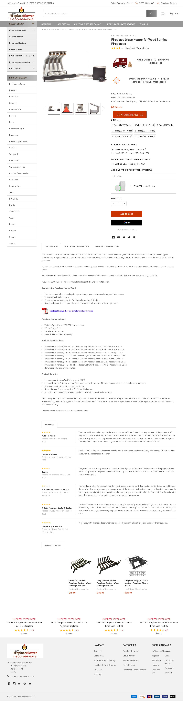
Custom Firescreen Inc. (19, 182)
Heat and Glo (15, 118)
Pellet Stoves (15, 58)
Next (104, 117)
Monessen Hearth (16, 138)
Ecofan (12, 233)
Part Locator (22, 77)
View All (12, 252)
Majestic (13, 99)
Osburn (12, 246)
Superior (13, 112)
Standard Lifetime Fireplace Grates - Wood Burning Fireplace (80, 592)
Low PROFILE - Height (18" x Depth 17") (132, 162)
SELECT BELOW (16, 33)
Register (173, 3)
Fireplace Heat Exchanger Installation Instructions (71, 320)
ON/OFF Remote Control (144, 195)
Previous (44, 117)
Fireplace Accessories (22, 71)
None (119, 185)
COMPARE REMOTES (130, 124)
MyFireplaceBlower (17, 93)
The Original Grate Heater (98, 291)
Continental (14, 169)
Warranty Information (107, 256)
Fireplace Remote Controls (21, 65)
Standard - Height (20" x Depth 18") (130, 158)
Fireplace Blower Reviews (121, 33)
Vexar (11, 227)
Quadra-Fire (14, 195)
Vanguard (13, 163)
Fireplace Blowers (22, 39)
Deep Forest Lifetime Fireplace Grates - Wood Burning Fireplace (108, 592)
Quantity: (116, 207)
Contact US (63, 33)
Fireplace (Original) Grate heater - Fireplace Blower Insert (136, 592)
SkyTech (13, 157)
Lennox (12, 125)
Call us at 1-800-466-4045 (22, 685)
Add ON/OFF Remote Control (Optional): (131, 179)
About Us (47, 33)
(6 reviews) (129, 57)
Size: (118, 129)
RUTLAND (13, 208)
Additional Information (76, 256)
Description (51, 256)
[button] (130, 124)
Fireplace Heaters (17, 52)
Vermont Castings (17, 176)
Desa (11, 131)
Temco (12, 201)
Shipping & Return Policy (88, 33)
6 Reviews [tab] (49, 433)
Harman (12, 240)
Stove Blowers (16, 46)
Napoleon (13, 144)
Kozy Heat (13, 189)
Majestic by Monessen (18, 150)
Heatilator (13, 106)
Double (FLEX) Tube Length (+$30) (129, 173)
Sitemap (97, 683)
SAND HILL (14, 221)
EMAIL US (144, 33)
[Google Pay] (126, 232)
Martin (12, 214)
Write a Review (143, 57)
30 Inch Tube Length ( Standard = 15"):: (131, 168)
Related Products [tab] (53, 554)
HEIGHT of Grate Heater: (123, 154)
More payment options (127, 238)
